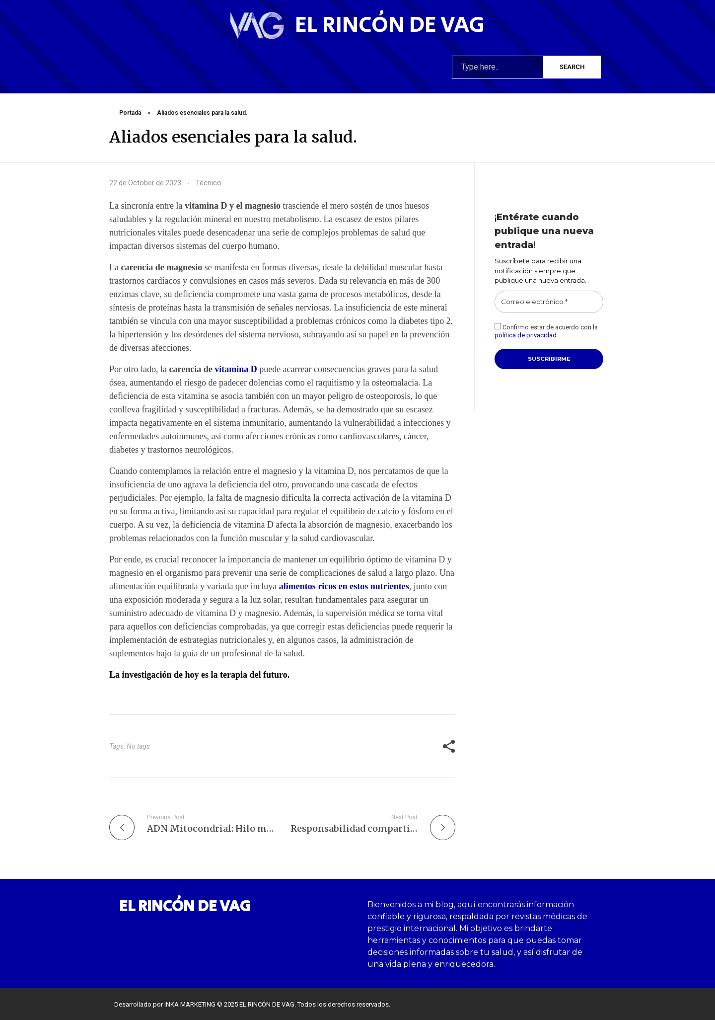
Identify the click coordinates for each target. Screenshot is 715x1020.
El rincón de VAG (390, 25)
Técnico (208, 183)
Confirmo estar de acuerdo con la (546, 331)
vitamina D (235, 369)
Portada (130, 112)
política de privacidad (526, 335)
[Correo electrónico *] (549, 302)
